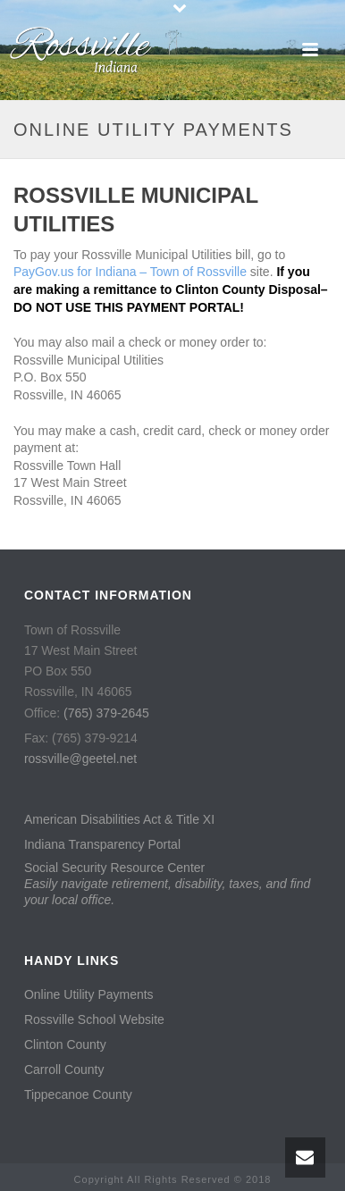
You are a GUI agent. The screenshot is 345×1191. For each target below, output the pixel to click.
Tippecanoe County (78, 1094)
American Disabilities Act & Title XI (119, 819)
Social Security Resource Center (167, 883)
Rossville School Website (94, 1019)
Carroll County (64, 1069)
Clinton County (65, 1044)
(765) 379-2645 (106, 713)
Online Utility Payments (89, 994)
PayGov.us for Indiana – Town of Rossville (130, 271)
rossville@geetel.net (80, 758)
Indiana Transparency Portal (102, 844)
